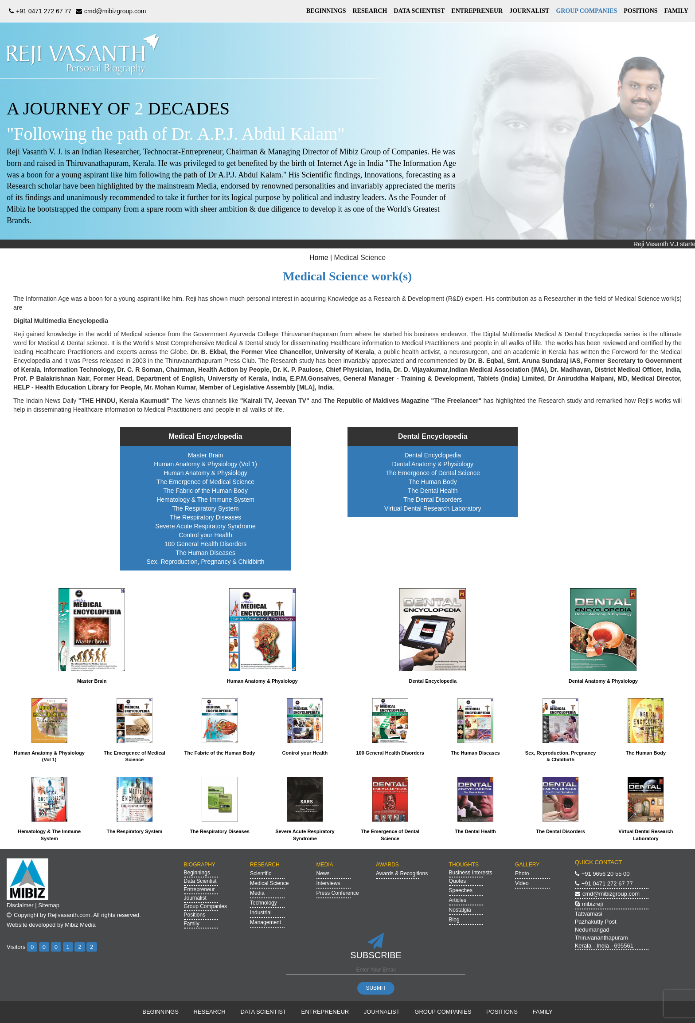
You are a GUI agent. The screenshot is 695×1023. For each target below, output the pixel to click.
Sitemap (48, 905)
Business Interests (470, 873)
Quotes (457, 881)
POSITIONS (640, 11)
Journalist (195, 898)
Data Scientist (200, 881)
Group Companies (205, 906)
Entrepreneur (199, 889)
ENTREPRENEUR (477, 11)
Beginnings (197, 873)
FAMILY (676, 11)
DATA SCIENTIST (419, 11)
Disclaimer (20, 905)
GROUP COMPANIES (586, 11)
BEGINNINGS (326, 11)
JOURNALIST (529, 11)
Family (191, 924)
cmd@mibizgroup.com (110, 11)
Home (318, 257)
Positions (195, 915)
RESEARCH (369, 11)
